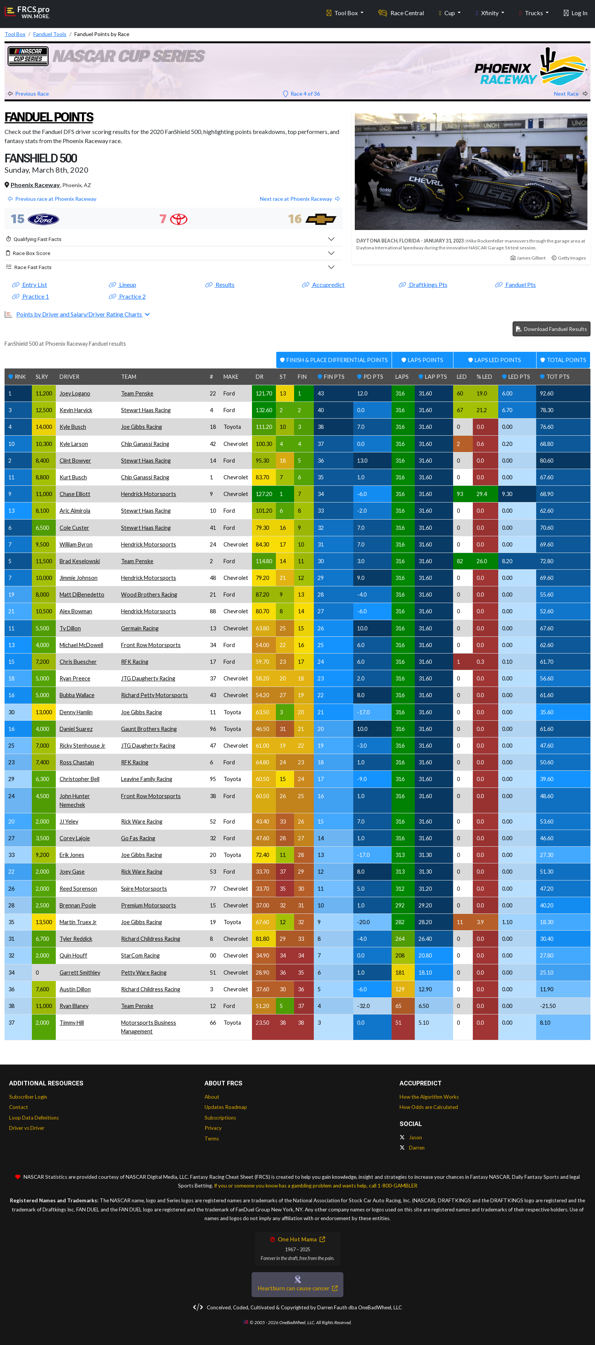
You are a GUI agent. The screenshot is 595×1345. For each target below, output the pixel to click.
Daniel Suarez (76, 729)
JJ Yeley (69, 821)
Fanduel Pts (515, 284)
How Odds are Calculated (429, 1107)
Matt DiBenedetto (82, 594)
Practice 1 (30, 296)
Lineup (122, 284)
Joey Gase (72, 871)
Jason (411, 1137)
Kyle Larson (74, 444)
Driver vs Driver (26, 1128)
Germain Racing (140, 628)
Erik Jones (72, 855)
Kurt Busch (73, 477)
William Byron (76, 544)
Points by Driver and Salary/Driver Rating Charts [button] (79, 314)
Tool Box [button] (343, 11)
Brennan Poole (78, 905)
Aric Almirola (75, 510)
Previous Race (28, 93)
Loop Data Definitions (34, 1118)
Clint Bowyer (75, 460)
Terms (212, 1139)
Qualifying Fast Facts (33, 239)
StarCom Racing (140, 955)
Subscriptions (220, 1118)
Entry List (29, 284)
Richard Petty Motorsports (154, 695)
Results (220, 284)
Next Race (570, 93)
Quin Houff (73, 955)
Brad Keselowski (80, 561)
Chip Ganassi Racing (145, 444)
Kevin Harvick (76, 410)
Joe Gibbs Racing (141, 427)
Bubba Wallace (77, 695)
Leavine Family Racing (146, 779)
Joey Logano (75, 393)
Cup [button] (447, 11)
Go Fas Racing (138, 838)
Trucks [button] (531, 11)
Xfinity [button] (488, 11)
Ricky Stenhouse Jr (82, 745)
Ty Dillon (70, 628)
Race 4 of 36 (301, 93)
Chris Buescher (78, 661)
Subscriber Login (28, 1097)
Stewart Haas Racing (146, 410)
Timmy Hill (72, 1022)
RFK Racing (134, 661)
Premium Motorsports (148, 905)
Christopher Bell (79, 779)
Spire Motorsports (144, 888)
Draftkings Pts (423, 284)
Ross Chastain (77, 762)
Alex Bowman (76, 611)
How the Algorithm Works (429, 1097)
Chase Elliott (75, 494)
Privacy (213, 1128)
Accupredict (323, 284)
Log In (575, 11)
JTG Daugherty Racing (148, 678)
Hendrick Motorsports (148, 494)
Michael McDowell (81, 645)
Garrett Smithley (80, 972)
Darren (412, 1148)
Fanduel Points (57, 116)
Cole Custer (74, 527)
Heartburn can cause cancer (297, 1288)
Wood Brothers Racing (149, 594)
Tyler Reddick (76, 939)
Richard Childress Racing (150, 939)
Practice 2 (127, 296)
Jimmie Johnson (79, 578)
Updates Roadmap (226, 1107)
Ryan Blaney (74, 1006)
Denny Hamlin (76, 712)
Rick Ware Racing (141, 821)
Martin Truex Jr (78, 922)
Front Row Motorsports (151, 645)
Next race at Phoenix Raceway (300, 198)
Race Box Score (28, 253)
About (212, 1097)
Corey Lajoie (75, 838)
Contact (18, 1107)
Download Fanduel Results (551, 329)
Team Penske (137, 393)
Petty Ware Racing (144, 972)
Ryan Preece (75, 678)
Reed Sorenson (78, 888)
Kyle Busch (73, 427)
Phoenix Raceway (35, 184)
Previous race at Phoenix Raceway (52, 198)
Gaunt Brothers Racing (149, 729)
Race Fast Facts (29, 267)
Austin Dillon (75, 989)
